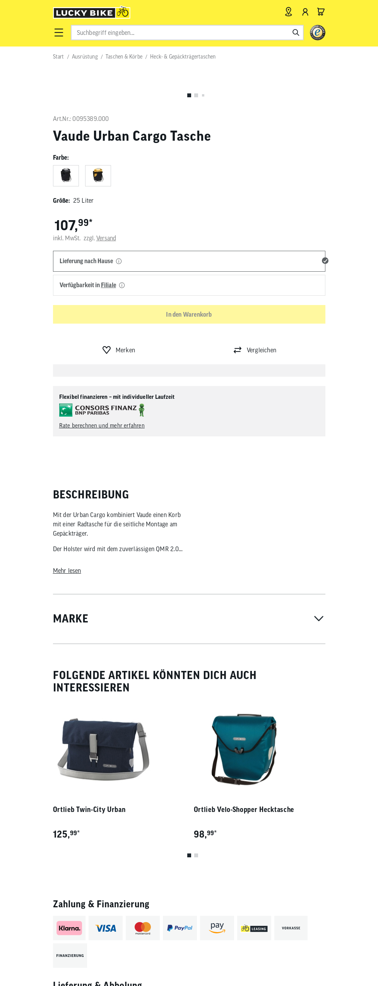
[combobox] (187, 32)
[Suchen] (296, 32)
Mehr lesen (67, 570)
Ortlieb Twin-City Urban (89, 809)
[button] (59, 32)
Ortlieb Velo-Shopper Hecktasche (244, 809)
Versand (106, 237)
